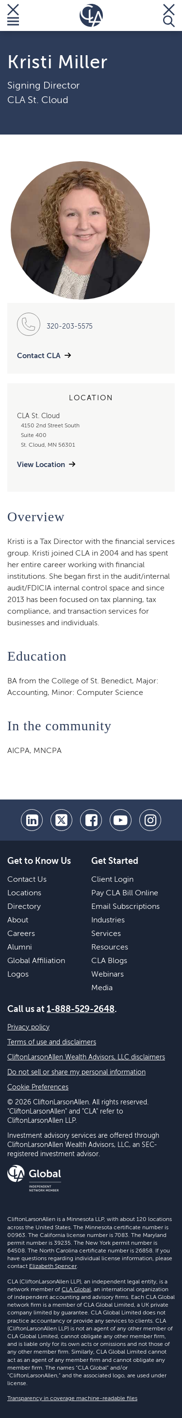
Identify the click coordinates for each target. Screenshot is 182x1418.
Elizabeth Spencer (53, 1266)
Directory (24, 907)
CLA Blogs (109, 961)
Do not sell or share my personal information (76, 1072)
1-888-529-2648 (81, 1009)
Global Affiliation (36, 961)
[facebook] (91, 820)
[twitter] (61, 820)
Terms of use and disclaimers (51, 1042)
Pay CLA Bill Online (124, 893)
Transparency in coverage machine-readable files (72, 1399)
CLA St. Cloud (37, 101)
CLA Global (76, 1290)
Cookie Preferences (37, 1087)
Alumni (19, 947)
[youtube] (121, 820)
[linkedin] (32, 820)
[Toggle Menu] (13, 15)
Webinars (107, 975)
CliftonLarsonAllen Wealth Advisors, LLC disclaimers (86, 1057)
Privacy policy (28, 1027)
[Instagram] (150, 820)
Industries (108, 920)
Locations (24, 893)
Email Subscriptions (125, 907)
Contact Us (27, 880)
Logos (18, 975)
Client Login (112, 880)
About (17, 920)
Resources (109, 947)
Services (106, 934)
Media (102, 988)
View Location (41, 464)
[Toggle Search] (169, 15)
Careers (21, 934)
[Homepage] (91, 15)
